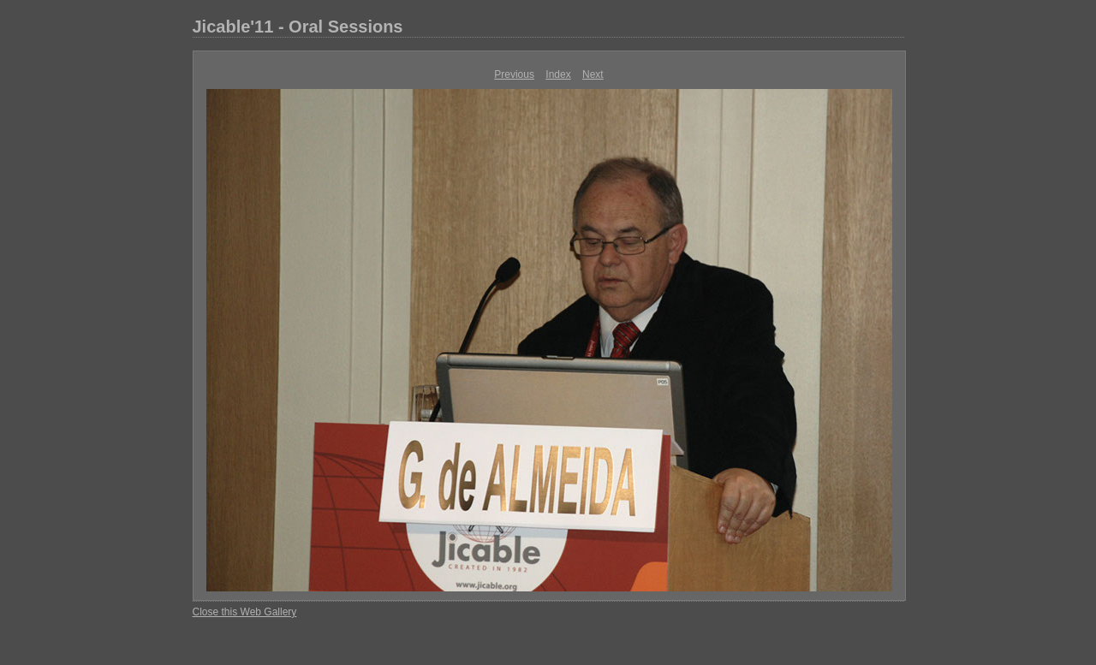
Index (557, 74)
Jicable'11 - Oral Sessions (298, 26)
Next (593, 74)
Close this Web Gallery (245, 612)
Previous (514, 74)
